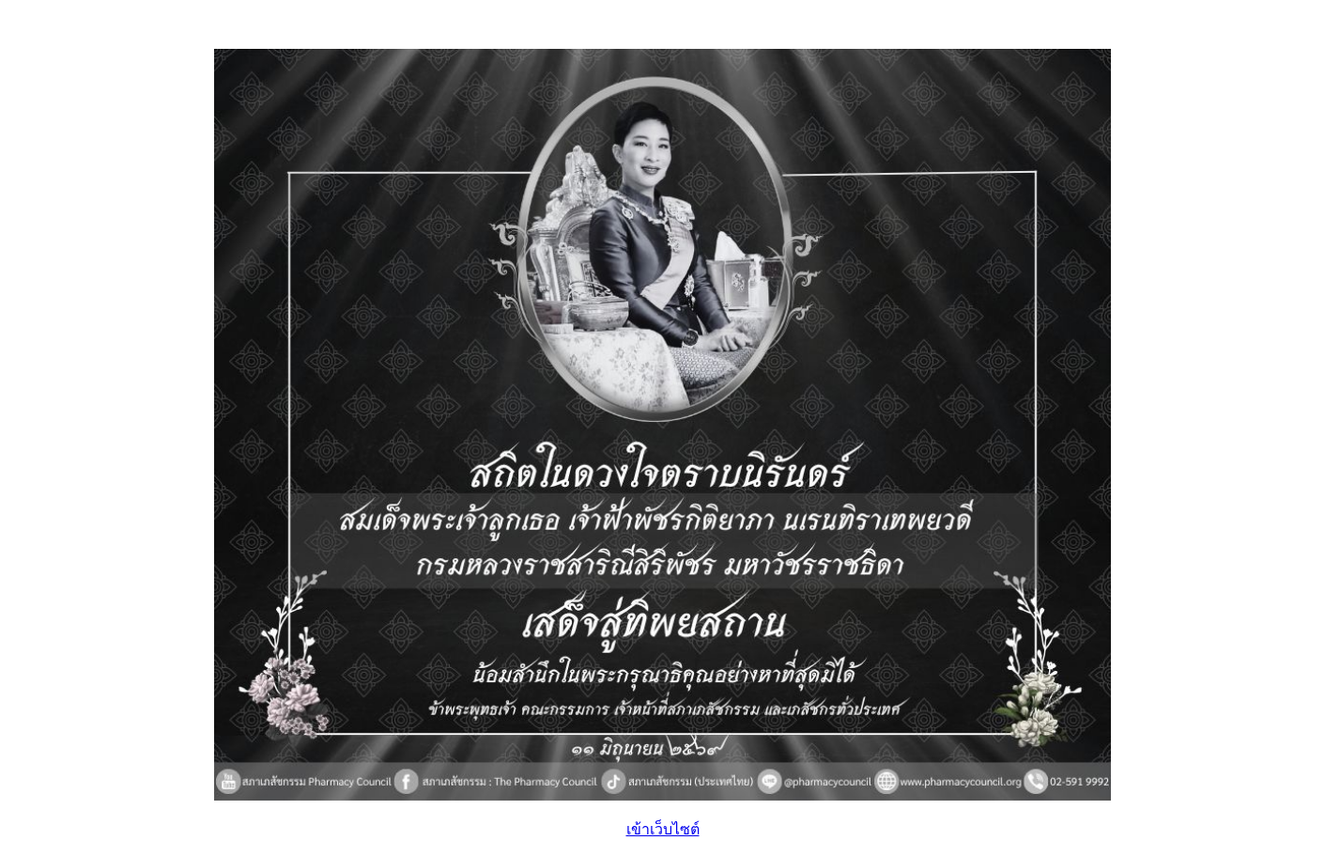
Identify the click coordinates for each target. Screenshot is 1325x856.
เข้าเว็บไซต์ (663, 829)
